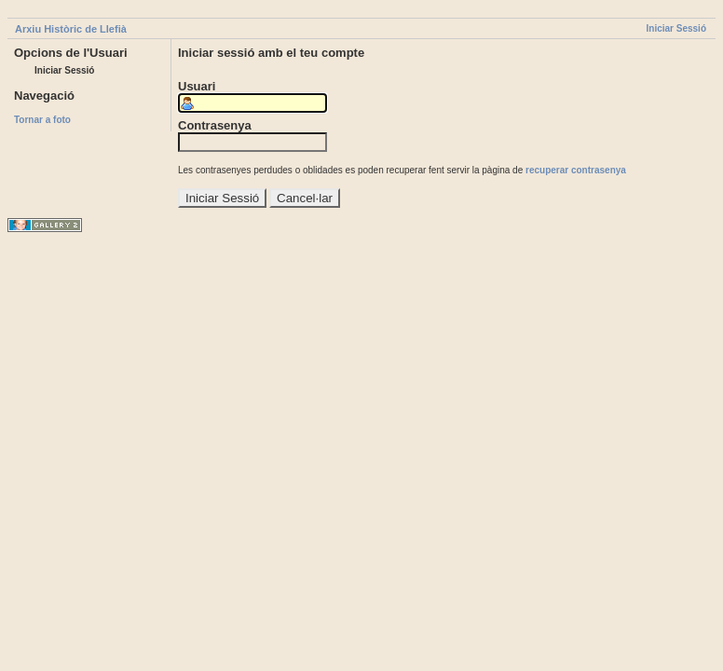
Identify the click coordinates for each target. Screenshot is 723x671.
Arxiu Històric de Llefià (71, 28)
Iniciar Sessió (676, 28)
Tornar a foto (42, 120)
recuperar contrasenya (575, 170)
